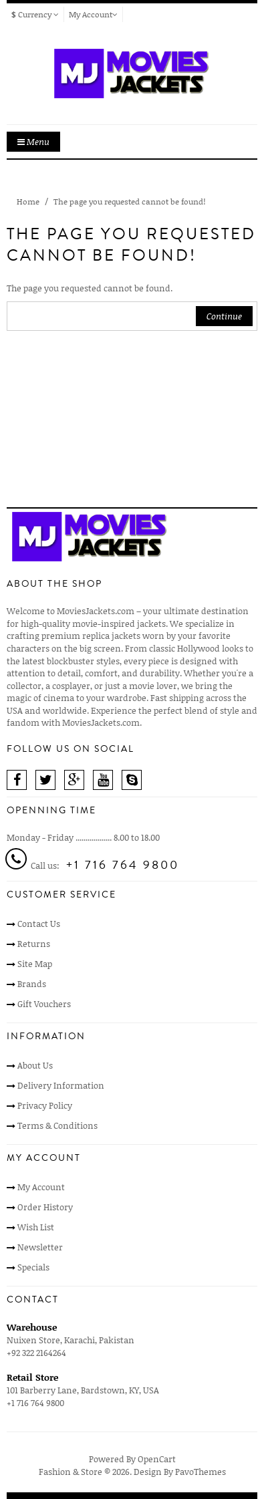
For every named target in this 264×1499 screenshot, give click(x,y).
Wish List (35, 1227)
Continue (224, 316)
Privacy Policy (44, 1105)
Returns (33, 944)
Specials (33, 1267)
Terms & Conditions (57, 1125)
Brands (31, 984)
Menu (33, 142)
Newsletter (40, 1247)
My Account (41, 1187)
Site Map (34, 964)
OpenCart (157, 1459)
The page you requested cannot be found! (129, 201)
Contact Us (38, 924)
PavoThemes (200, 1472)
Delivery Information (60, 1085)
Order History (45, 1207)
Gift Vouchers (44, 1004)
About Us (35, 1065)
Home (28, 201)
